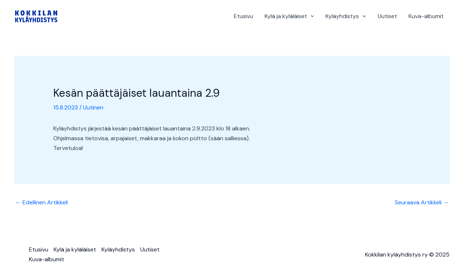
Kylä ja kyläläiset (289, 16)
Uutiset (387, 16)
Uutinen (93, 107)
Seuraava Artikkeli (422, 202)
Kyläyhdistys (346, 16)
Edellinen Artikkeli (41, 202)
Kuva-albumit (426, 16)
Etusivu (243, 16)
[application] (310, 16)
